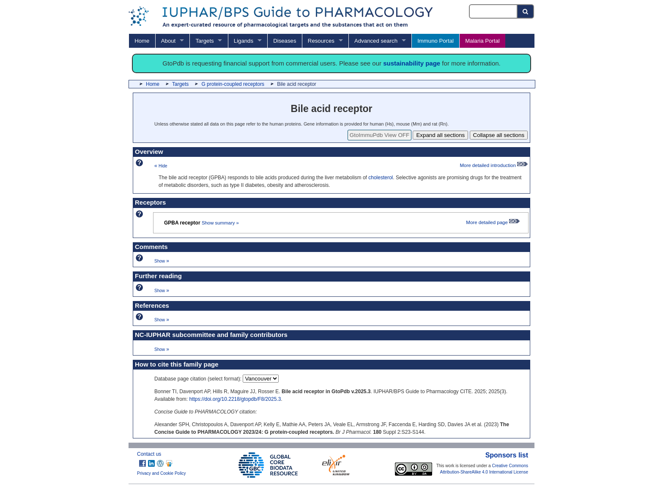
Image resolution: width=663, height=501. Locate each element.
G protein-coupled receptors (232, 84)
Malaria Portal (482, 41)
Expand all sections (440, 135)
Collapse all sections (499, 135)
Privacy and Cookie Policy (161, 473)
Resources (321, 41)
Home (141, 41)
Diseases (284, 41)
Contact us (149, 454)
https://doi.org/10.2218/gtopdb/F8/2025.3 (235, 399)
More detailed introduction (494, 165)
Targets (204, 41)
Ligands (243, 41)
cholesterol (380, 178)
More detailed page (493, 222)
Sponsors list (506, 455)
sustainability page (411, 63)
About (168, 41)
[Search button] (526, 11)
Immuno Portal (435, 41)
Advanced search (375, 41)
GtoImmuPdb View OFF (379, 135)
